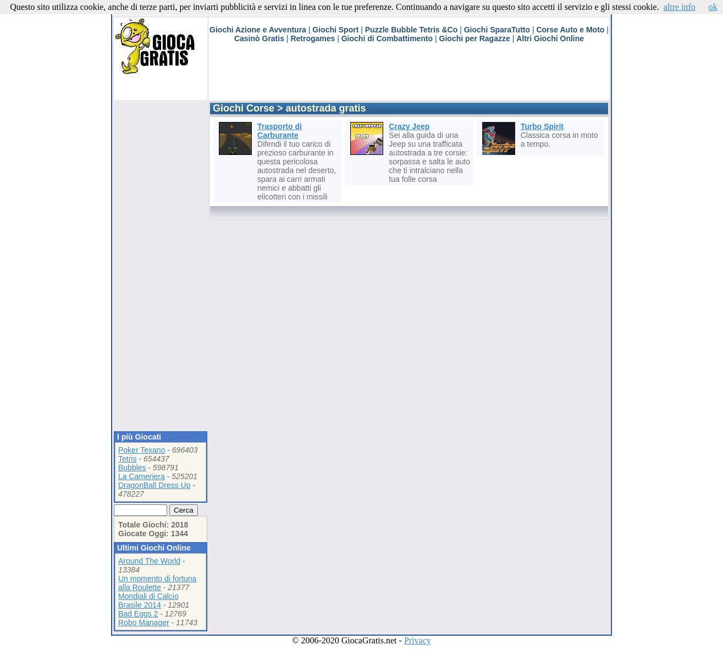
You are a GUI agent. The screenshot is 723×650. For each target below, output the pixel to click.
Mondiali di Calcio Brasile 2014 (148, 600)
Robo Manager (143, 622)
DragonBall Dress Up (154, 485)
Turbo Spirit (542, 126)
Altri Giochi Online (550, 38)
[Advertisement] (409, 75)
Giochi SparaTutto (497, 29)
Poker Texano (141, 450)
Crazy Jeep (409, 126)
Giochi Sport (335, 29)
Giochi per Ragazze (474, 38)
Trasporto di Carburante (279, 131)
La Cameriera (141, 476)
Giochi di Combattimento (387, 38)
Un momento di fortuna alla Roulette (157, 583)
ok (713, 7)
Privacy (417, 640)
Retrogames (312, 38)
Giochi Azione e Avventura (257, 29)
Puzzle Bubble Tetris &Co (411, 29)
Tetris (127, 458)
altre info (680, 7)
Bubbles (132, 467)
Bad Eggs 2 (138, 613)
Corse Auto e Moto (570, 29)
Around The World (149, 561)
